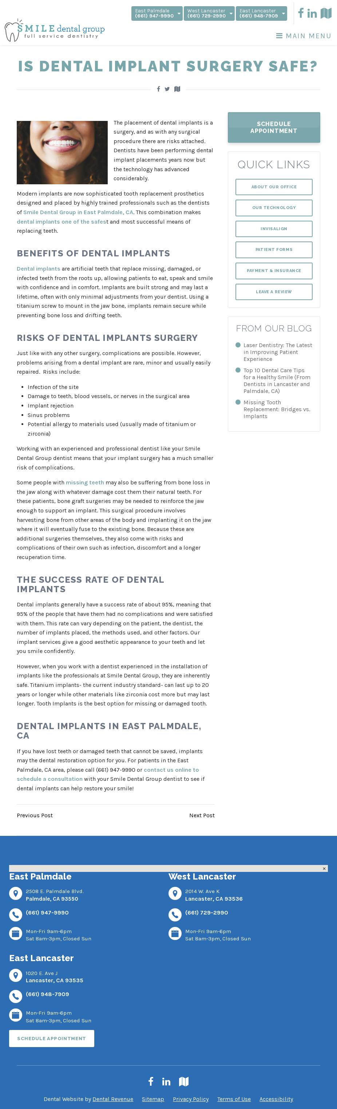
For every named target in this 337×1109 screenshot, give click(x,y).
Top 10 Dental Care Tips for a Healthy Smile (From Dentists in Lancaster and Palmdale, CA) (276, 380)
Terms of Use (234, 1099)
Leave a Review (274, 292)
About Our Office (274, 187)
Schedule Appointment (274, 127)
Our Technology (274, 207)
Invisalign (274, 229)
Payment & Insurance (274, 270)
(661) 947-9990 (47, 912)
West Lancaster (210, 13)
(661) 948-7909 (47, 994)
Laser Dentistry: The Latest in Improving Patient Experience (277, 352)
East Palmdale (158, 13)
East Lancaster (262, 13)
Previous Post (35, 815)
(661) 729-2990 (206, 912)
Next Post (202, 815)
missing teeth (85, 482)
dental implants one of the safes (61, 221)
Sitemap (153, 1099)
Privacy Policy (191, 1099)
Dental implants (38, 268)
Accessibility (276, 1099)
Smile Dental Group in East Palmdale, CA (78, 212)
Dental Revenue (112, 1099)
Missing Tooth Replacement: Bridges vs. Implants (276, 409)
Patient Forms (274, 249)
